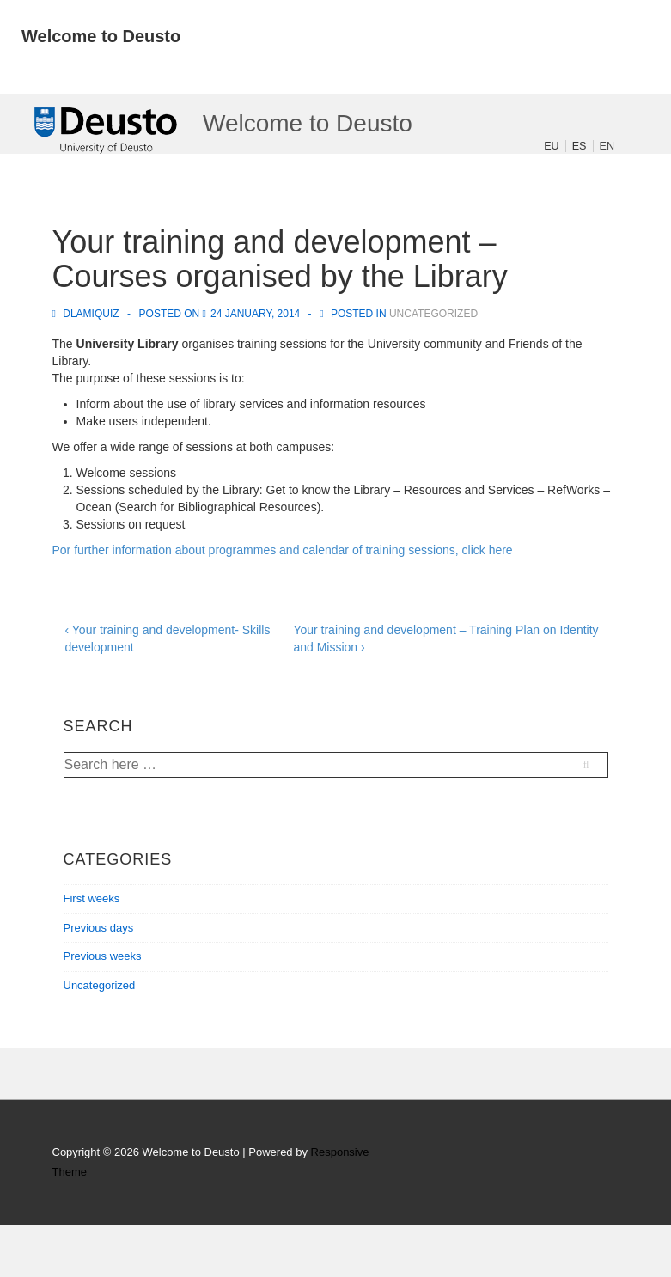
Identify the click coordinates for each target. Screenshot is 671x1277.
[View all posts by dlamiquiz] (87, 314)
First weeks (92, 898)
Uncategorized (433, 314)
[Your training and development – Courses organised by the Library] (255, 314)
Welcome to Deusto (100, 36)
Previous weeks (103, 956)
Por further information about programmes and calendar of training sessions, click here (282, 550)
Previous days (99, 927)
